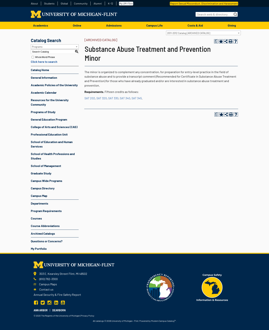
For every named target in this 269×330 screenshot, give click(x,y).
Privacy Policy (87, 315)
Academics (40, 25)
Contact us (46, 289)
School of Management (46, 166)
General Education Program (49, 119)
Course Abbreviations (45, 226)
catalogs (100, 321)
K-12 (110, 3)
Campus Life (154, 25)
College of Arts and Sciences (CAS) (54, 127)
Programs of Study (43, 112)
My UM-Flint (126, 3)
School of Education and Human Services (52, 144)
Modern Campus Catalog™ (163, 321)
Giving (232, 25)
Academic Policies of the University (54, 85)
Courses (36, 218)
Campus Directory (43, 188)
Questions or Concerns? (46, 241)
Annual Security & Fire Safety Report (57, 294)
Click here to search (44, 61)
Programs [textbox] (37, 46)
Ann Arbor (41, 310)
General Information (44, 77)
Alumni (98, 3)
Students (49, 3)
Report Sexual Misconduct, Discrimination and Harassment (204, 3)
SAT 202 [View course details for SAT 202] (89, 98)
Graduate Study (41, 173)
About (34, 3)
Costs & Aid (195, 25)
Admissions (114, 25)
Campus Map (39, 195)
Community (80, 3)
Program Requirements (46, 211)
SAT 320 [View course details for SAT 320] (101, 98)
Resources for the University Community (50, 102)
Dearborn (59, 310)
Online (77, 25)
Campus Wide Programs (46, 180)
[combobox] (203, 33)
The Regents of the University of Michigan (60, 315)
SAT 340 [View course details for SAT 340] (125, 98)
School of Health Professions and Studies (53, 156)
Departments (39, 203)
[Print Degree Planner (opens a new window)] (216, 41)
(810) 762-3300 (48, 279)
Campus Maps (48, 284)
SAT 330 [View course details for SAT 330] (113, 98)
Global (64, 3)
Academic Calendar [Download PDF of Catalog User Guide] (44, 92)
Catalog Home (40, 70)
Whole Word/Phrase (45, 57)
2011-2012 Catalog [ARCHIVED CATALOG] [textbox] (188, 33)
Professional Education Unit (49, 134)
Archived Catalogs (43, 233)
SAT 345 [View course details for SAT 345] (137, 98)
